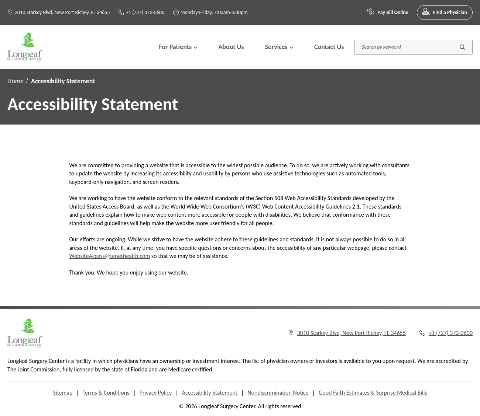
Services (279, 47)
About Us (231, 47)
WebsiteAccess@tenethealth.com (109, 255)
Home (15, 81)
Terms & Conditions (106, 392)
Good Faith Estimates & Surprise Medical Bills (373, 392)
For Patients (178, 47)
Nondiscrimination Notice (278, 392)
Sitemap (62, 392)
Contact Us (329, 47)
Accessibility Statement (209, 392)
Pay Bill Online (387, 12)
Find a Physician (444, 12)
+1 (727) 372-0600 (141, 12)
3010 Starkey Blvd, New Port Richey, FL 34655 (62, 12)
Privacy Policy (156, 392)
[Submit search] (462, 47)
